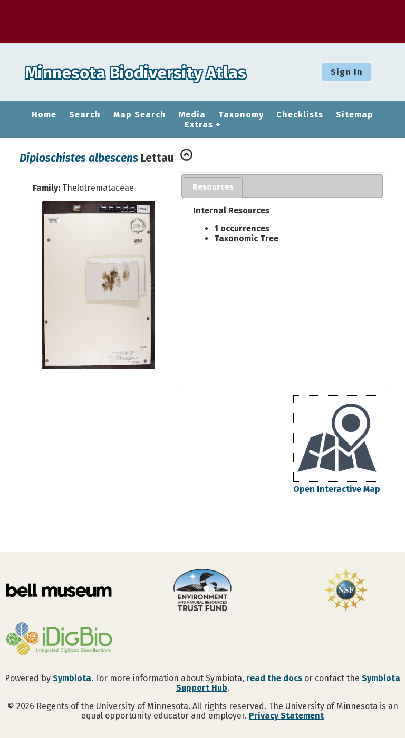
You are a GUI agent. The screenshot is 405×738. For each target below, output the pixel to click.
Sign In (347, 72)
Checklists (299, 115)
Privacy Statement (286, 716)
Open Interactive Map (336, 489)
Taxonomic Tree (246, 238)
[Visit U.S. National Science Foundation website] (346, 591)
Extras (199, 125)
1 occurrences (241, 228)
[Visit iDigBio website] (59, 639)
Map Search (139, 115)
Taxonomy (241, 115)
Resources (213, 187)
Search (85, 115)
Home (44, 115)
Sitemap (354, 115)
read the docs (274, 678)
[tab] (213, 187)
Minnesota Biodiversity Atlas (164, 71)
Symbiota (72, 678)
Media (192, 115)
